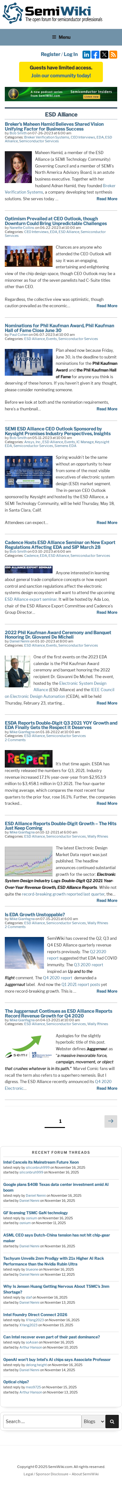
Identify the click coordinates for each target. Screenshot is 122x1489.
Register (50, 54)
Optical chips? (16, 1381)
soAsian (32, 1342)
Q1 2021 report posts (80, 984)
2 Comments (15, 740)
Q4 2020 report (57, 977)
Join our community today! (61, 76)
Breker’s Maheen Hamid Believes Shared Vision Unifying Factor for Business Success (54, 126)
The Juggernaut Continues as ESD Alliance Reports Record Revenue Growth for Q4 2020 (58, 1013)
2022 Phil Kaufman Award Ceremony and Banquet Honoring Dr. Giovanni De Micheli (58, 635)
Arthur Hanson (30, 1347)
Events (51, 339)
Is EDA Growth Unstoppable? (35, 914)
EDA (100, 137)
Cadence (31, 555)
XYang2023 (35, 1320)
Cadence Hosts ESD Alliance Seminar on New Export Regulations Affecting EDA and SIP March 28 (60, 545)
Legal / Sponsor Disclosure (46, 1474)
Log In (71, 54)
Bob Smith (18, 133)
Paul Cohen (19, 334)
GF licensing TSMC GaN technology (35, 1212)
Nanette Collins (22, 227)
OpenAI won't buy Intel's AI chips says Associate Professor (57, 1359)
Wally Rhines (97, 836)
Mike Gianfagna (22, 732)
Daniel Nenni (20, 641)
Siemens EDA (65, 445)
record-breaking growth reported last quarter (63, 894)
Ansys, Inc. (32, 442)
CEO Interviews (83, 137)
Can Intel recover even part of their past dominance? (51, 1337)
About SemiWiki (85, 1474)
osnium (31, 1218)
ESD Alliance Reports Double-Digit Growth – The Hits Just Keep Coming (60, 826)
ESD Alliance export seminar (31, 599)
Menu (61, 37)
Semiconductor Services (39, 141)
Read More (107, 198)
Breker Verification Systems (46, 137)
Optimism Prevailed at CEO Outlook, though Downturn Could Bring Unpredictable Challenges (56, 221)
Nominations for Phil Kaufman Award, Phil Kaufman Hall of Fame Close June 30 (59, 328)
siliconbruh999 (38, 1168)
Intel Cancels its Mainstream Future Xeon (41, 1162)
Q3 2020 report (88, 964)
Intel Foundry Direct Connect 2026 (35, 1314)
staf (29, 1297)
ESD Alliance (69, 232)
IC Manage (85, 442)
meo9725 (33, 1387)
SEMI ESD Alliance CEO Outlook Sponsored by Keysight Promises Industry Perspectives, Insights (58, 431)
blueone (32, 1269)
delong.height (36, 1365)
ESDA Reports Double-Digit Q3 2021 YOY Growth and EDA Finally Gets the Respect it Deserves (61, 725)
